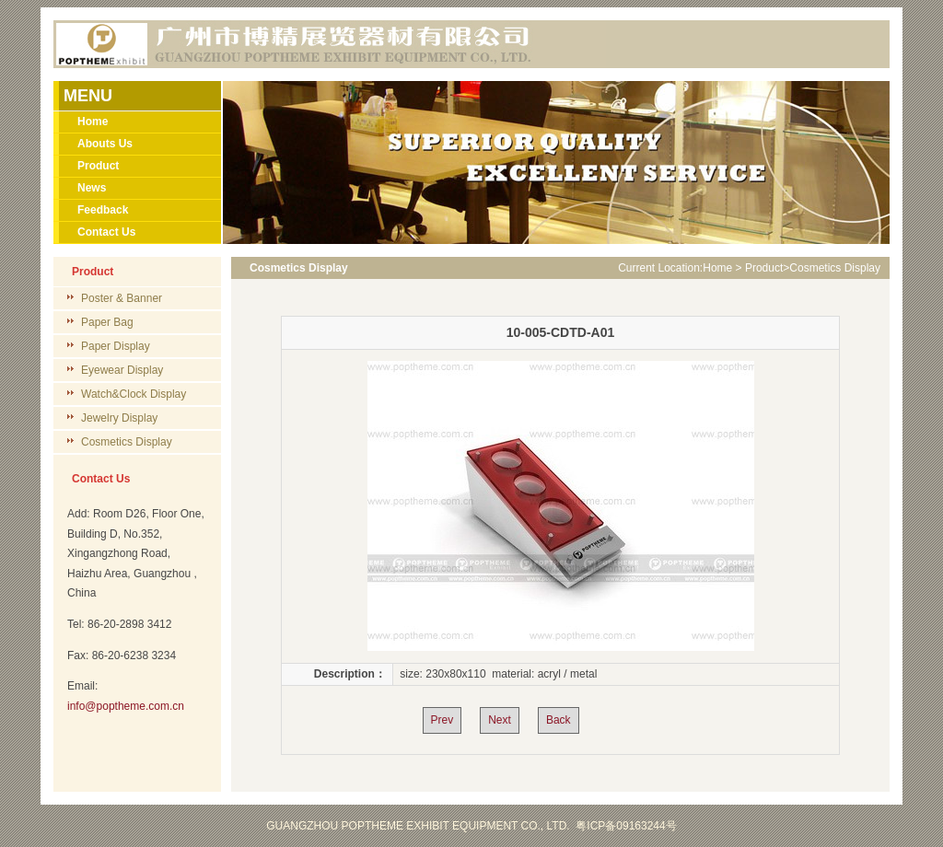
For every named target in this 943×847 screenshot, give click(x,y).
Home (92, 121)
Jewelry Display (119, 418)
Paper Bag (107, 322)
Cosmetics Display (126, 441)
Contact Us (106, 232)
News (91, 187)
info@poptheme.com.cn (125, 706)
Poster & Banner (121, 298)
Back (558, 720)
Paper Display (115, 346)
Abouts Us (105, 143)
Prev (442, 720)
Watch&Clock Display (133, 394)
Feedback (102, 209)
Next (499, 720)
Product (98, 165)
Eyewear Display (122, 370)
